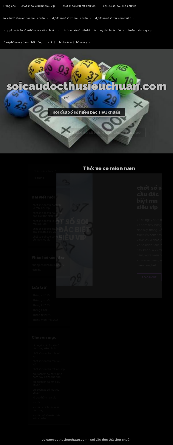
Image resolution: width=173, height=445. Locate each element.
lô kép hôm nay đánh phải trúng (23, 42)
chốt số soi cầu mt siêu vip (78, 5)
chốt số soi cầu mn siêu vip (119, 5)
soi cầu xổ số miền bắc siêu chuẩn (24, 18)
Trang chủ (9, 5)
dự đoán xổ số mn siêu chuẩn (113, 18)
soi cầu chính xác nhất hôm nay (67, 42)
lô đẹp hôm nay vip (140, 30)
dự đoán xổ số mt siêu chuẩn (70, 18)
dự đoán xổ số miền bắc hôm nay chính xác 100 (92, 30)
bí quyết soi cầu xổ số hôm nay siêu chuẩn (29, 30)
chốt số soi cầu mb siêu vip (38, 5)
